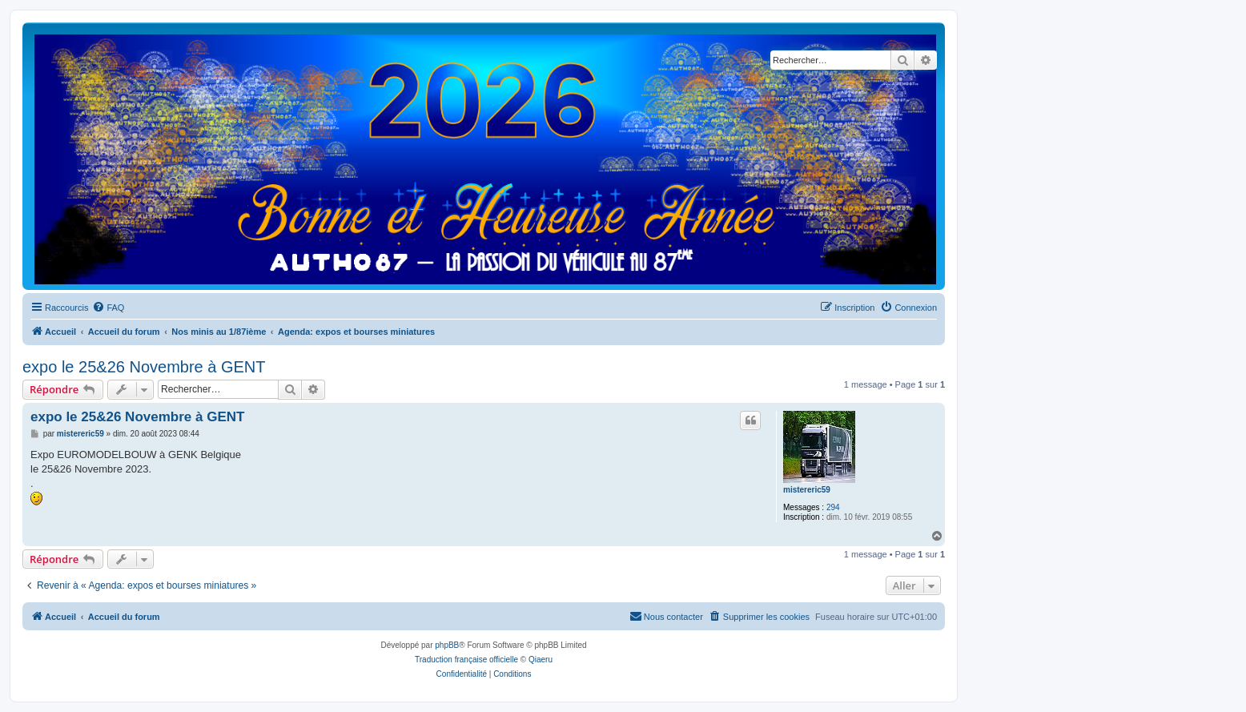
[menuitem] (108, 307)
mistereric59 (806, 489)
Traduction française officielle (466, 659)
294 (833, 507)
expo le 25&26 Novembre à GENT (144, 367)
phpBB (447, 645)
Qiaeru (541, 659)
